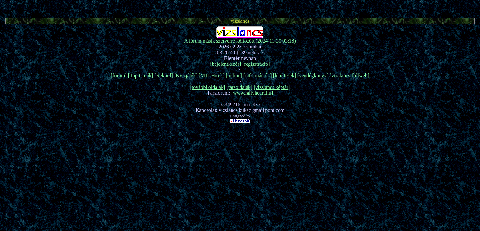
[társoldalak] (239, 87)
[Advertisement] (240, 8)
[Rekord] (163, 75)
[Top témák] (140, 75)
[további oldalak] (207, 87)
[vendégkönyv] (313, 75)
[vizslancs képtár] (272, 87)
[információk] (257, 75)
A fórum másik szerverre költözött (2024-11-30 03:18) (240, 41)
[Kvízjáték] (186, 75)
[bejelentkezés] (225, 64)
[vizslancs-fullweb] (350, 75)
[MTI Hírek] (211, 75)
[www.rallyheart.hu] (252, 93)
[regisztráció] (256, 64)
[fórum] (119, 75)
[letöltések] (284, 75)
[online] (234, 75)
